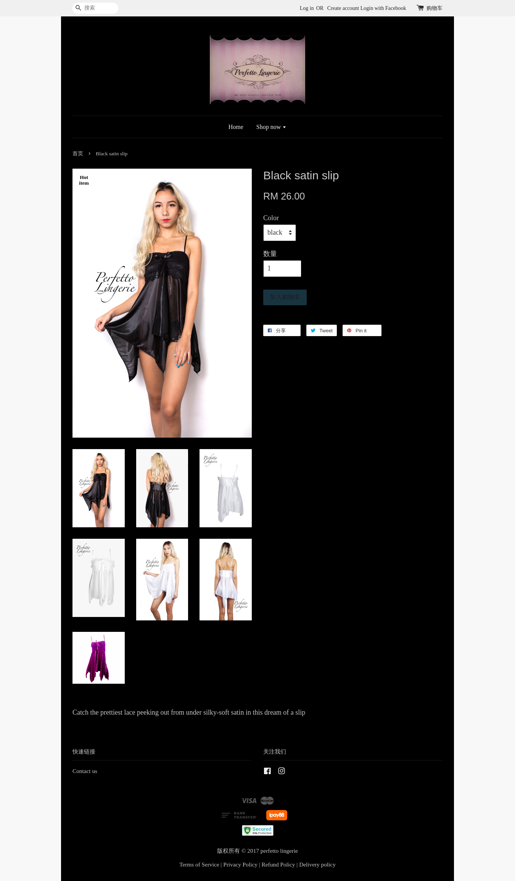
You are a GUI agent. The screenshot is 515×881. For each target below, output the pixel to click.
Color (271, 218)
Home (236, 127)
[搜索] (95, 8)
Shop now (271, 127)
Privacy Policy (240, 864)
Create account (343, 8)
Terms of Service (199, 864)
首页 (77, 153)
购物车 (434, 8)
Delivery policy (317, 864)
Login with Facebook (383, 8)
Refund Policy (278, 864)
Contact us (84, 771)
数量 (270, 254)
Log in (307, 8)
